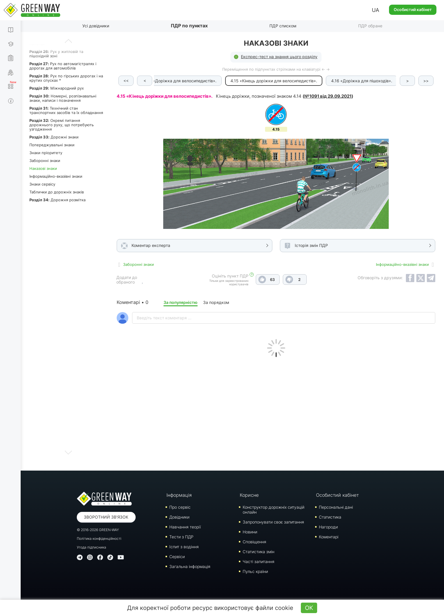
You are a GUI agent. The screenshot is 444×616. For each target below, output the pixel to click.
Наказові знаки (43, 168)
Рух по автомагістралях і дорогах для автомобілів (62, 65)
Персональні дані (336, 507)
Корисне (249, 495)
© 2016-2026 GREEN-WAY (98, 530)
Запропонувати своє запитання (273, 521)
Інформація (179, 495)
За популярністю (181, 302)
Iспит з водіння (184, 546)
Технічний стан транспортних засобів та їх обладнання (66, 110)
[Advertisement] (276, 412)
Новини (250, 531)
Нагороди (328, 526)
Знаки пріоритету (45, 152)
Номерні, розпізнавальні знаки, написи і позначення (62, 98)
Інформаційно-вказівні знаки (55, 176)
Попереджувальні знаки (51, 145)
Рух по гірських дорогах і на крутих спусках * (66, 78)
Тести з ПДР (181, 536)
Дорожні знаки (54, 137)
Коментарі (328, 536)
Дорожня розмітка (57, 199)
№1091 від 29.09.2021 (327, 96)
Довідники (179, 516)
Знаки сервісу (42, 184)
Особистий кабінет (413, 9)
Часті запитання (258, 561)
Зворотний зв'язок (106, 516)
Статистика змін (258, 551)
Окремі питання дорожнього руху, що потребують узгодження (61, 124)
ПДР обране (370, 25)
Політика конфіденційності (99, 538)
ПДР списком (282, 25)
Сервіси (177, 556)
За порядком (216, 302)
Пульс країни (255, 571)
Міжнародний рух (56, 88)
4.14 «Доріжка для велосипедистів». (181, 80)
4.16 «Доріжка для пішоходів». (362, 80)
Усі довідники (95, 25)
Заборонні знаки (44, 160)
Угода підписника (91, 547)
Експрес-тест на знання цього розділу (279, 56)
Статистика (330, 516)
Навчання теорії (185, 526)
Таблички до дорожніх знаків (56, 192)
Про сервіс (180, 507)
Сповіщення (254, 541)
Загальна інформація (189, 566)
